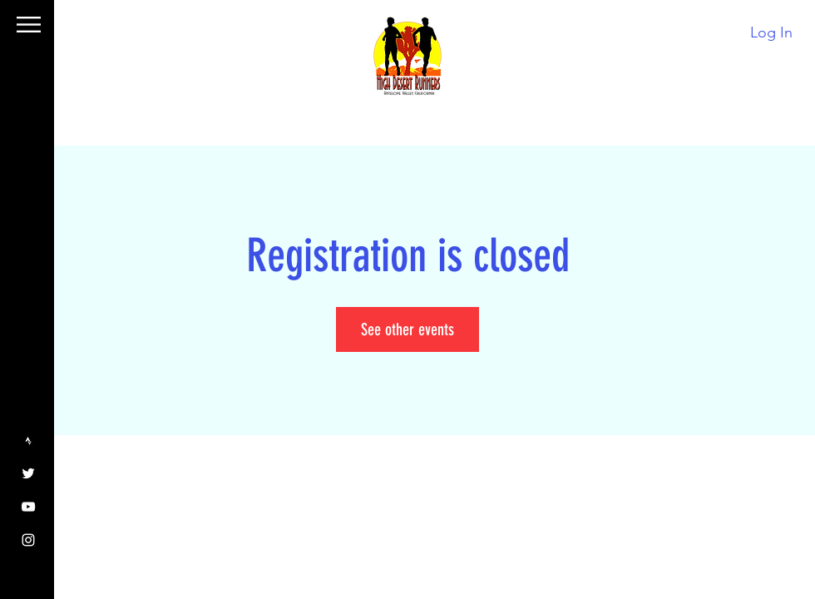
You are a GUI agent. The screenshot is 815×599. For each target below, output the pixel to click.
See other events (407, 329)
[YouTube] (28, 506)
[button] (29, 24)
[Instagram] (28, 540)
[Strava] (28, 440)
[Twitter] (28, 473)
